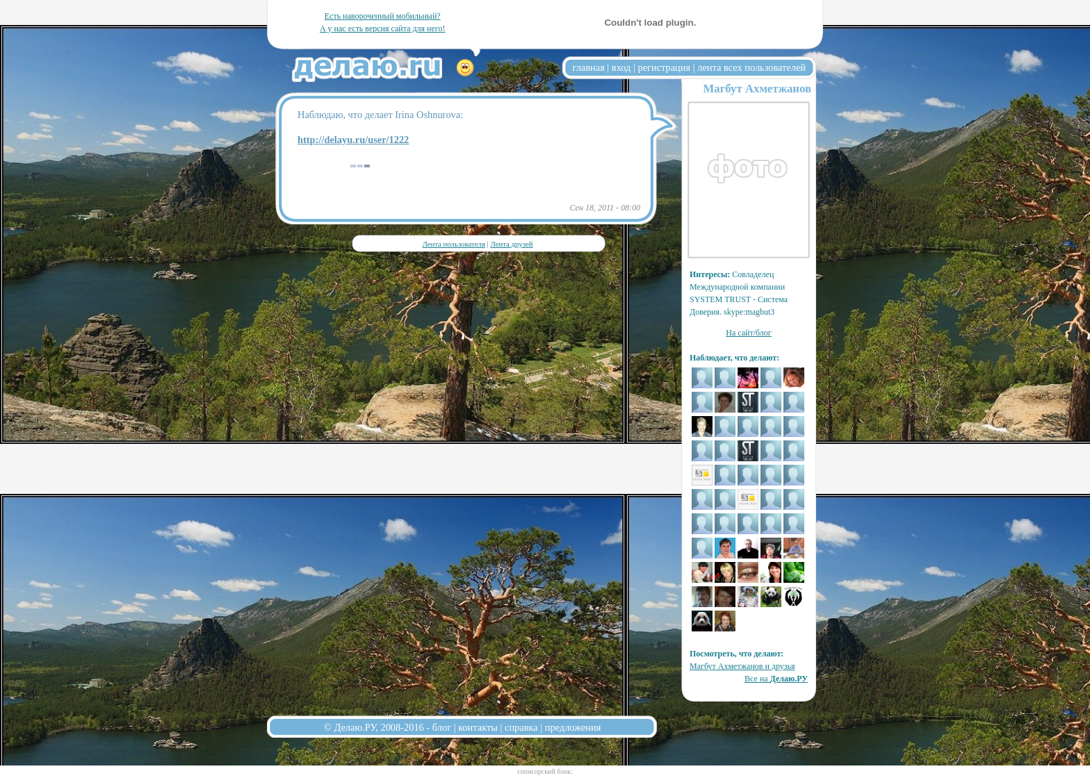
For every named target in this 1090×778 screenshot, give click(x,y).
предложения (573, 727)
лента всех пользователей (751, 67)
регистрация (663, 67)
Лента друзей (511, 244)
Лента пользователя (453, 244)
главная (589, 67)
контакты (478, 727)
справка (521, 727)
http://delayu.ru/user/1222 (353, 139)
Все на (776, 679)
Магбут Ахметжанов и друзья (742, 666)
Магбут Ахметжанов (757, 88)
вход (621, 67)
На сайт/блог (749, 333)
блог (441, 727)
